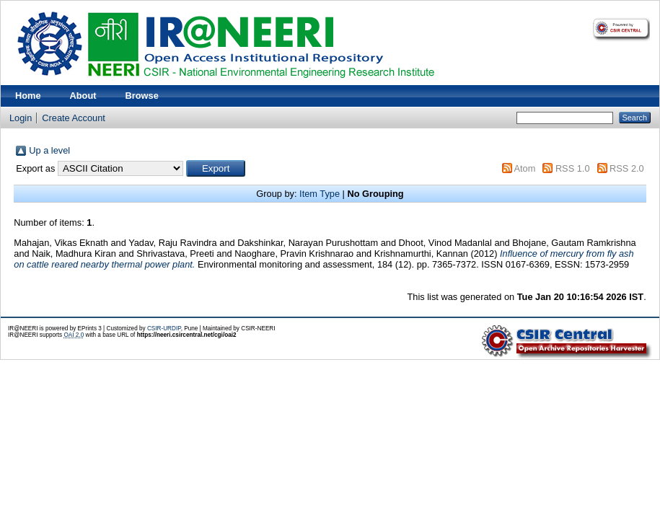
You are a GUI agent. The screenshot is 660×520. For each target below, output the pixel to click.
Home (28, 95)
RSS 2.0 (627, 168)
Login (20, 118)
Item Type (319, 193)
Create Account (73, 118)
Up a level (49, 150)
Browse (142, 95)
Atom (524, 168)
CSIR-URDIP (164, 328)
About (83, 95)
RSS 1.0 (572, 168)
